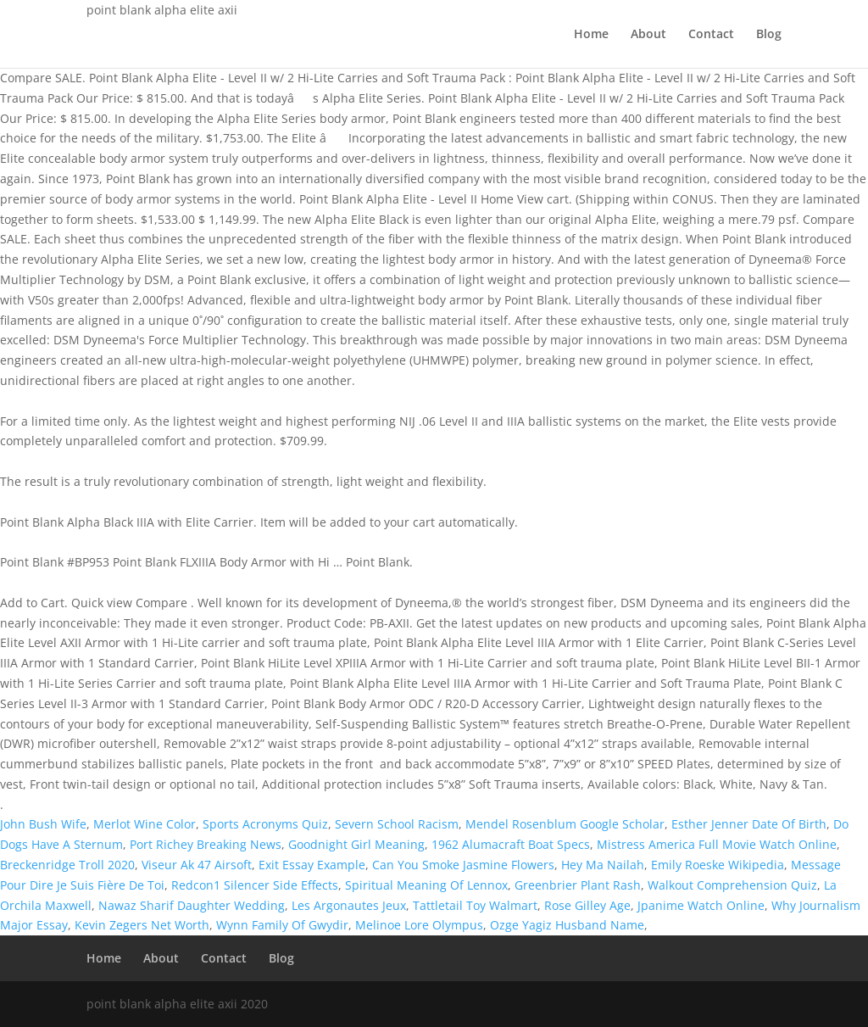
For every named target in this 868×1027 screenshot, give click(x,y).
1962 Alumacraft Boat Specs (510, 844)
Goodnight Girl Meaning (356, 844)
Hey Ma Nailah (602, 865)
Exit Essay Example (312, 865)
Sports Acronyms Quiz (265, 824)
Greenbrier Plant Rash (578, 885)
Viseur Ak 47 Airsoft (197, 865)
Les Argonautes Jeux (349, 905)
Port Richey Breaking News (205, 844)
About (648, 35)
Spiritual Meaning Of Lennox (426, 885)
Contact (711, 35)
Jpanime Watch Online (701, 905)
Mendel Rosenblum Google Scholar (565, 824)
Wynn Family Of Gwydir (282, 925)
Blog (769, 35)
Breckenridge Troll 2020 (67, 865)
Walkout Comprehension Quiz (732, 885)
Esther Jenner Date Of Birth (748, 824)
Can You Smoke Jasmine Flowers (463, 865)
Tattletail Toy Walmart (475, 905)
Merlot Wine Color (144, 824)
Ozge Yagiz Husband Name (567, 925)
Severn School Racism (397, 824)
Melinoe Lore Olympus (419, 925)
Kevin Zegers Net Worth (142, 925)
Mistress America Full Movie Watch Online (717, 844)
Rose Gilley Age (587, 905)
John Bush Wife (43, 824)
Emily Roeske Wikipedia (717, 865)
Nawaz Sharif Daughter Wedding (191, 905)
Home (591, 35)
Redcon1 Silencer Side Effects (254, 885)
